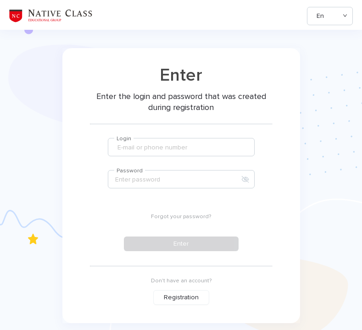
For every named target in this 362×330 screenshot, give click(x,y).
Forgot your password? (181, 216)
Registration (181, 297)
